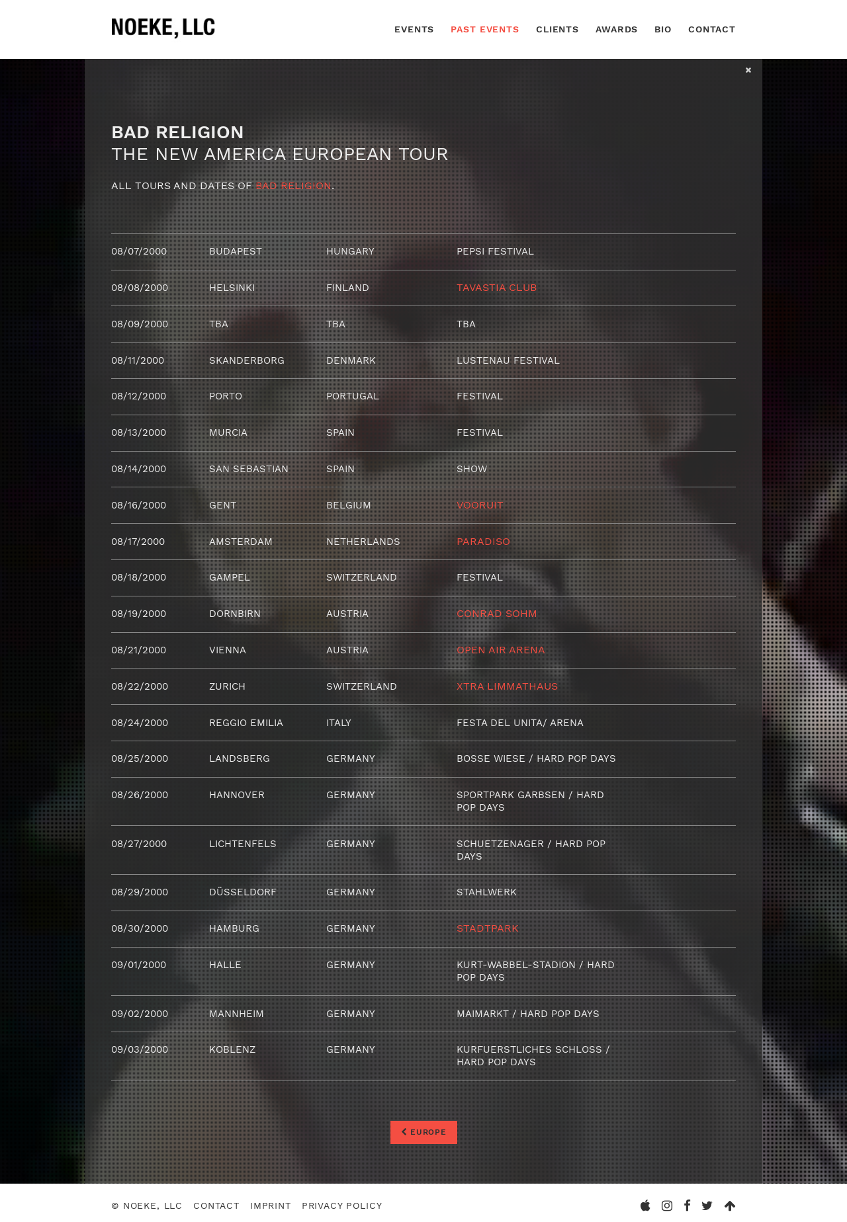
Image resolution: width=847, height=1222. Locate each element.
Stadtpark (488, 922)
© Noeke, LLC (147, 1199)
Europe (424, 1124)
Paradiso (483, 538)
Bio (663, 29)
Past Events (485, 29)
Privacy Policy (342, 1199)
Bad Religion (293, 185)
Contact (712, 29)
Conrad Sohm (497, 610)
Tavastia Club (497, 287)
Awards (617, 29)
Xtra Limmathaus (507, 682)
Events (414, 29)
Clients (557, 29)
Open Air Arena (501, 647)
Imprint (270, 1199)
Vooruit (480, 503)
